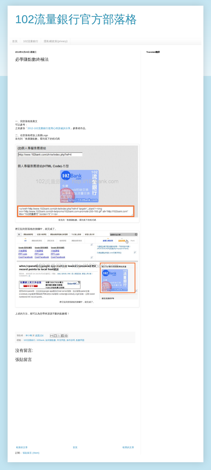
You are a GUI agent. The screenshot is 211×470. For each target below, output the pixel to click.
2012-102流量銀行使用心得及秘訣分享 (49, 128)
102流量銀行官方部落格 (76, 19)
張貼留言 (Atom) (31, 453)
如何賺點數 (50, 340)
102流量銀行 (30, 41)
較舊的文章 (128, 447)
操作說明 (71, 340)
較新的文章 (22, 447)
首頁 (14, 41)
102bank (40, 340)
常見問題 (61, 340)
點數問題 (80, 340)
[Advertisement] (75, 91)
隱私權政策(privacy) (55, 41)
